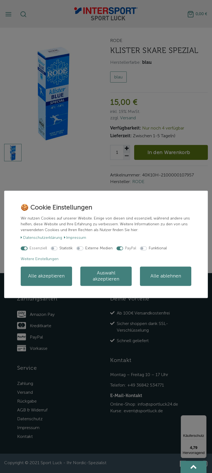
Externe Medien (99, 248)
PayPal (130, 248)
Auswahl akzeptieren (106, 276)
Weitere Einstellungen (40, 259)
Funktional (158, 248)
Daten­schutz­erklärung (41, 237)
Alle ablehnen (165, 276)
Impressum (75, 237)
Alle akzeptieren (46, 276)
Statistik (66, 248)
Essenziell (38, 248)
